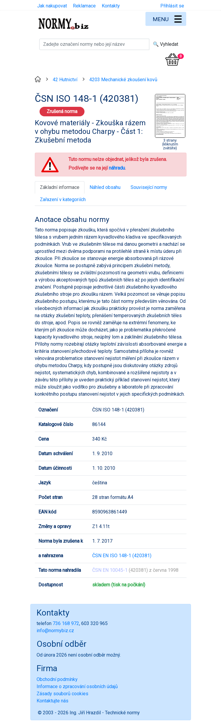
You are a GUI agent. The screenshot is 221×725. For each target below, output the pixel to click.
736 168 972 (66, 623)
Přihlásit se (172, 6)
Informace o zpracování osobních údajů (77, 686)
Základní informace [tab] (59, 187)
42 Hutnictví (65, 79)
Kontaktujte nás (52, 701)
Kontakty (111, 6)
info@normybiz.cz (55, 630)
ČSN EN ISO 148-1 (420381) (121, 555)
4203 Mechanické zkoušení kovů (123, 79)
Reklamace (84, 6)
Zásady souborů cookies (62, 693)
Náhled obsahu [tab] (105, 187)
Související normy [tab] (149, 187)
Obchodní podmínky (57, 679)
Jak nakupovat (52, 6)
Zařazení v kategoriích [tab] (63, 199)
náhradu (117, 168)
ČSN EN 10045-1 (110, 570)
